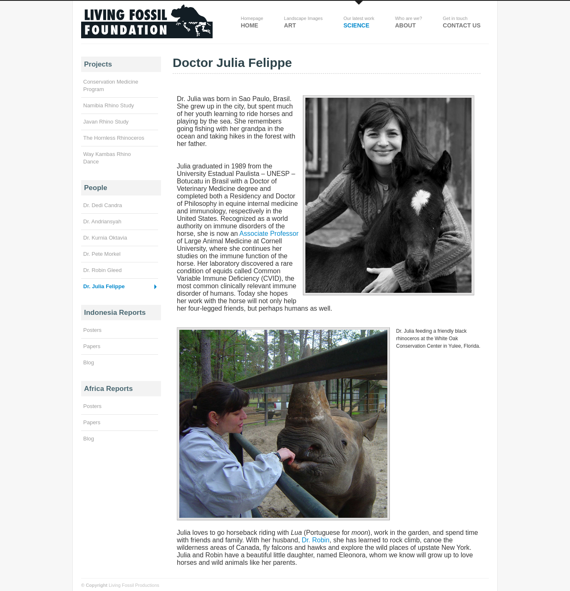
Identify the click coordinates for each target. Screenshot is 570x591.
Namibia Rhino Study (108, 105)
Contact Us (462, 22)
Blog (88, 362)
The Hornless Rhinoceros (113, 138)
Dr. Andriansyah (102, 221)
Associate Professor (268, 233)
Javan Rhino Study (106, 122)
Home (252, 22)
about (408, 22)
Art (303, 22)
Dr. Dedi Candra (102, 205)
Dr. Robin (316, 540)
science (358, 22)
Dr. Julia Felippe (104, 286)
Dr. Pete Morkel (102, 254)
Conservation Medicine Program (110, 85)
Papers (91, 346)
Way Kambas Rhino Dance (107, 158)
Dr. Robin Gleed (102, 270)
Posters (92, 330)
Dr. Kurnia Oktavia (105, 238)
